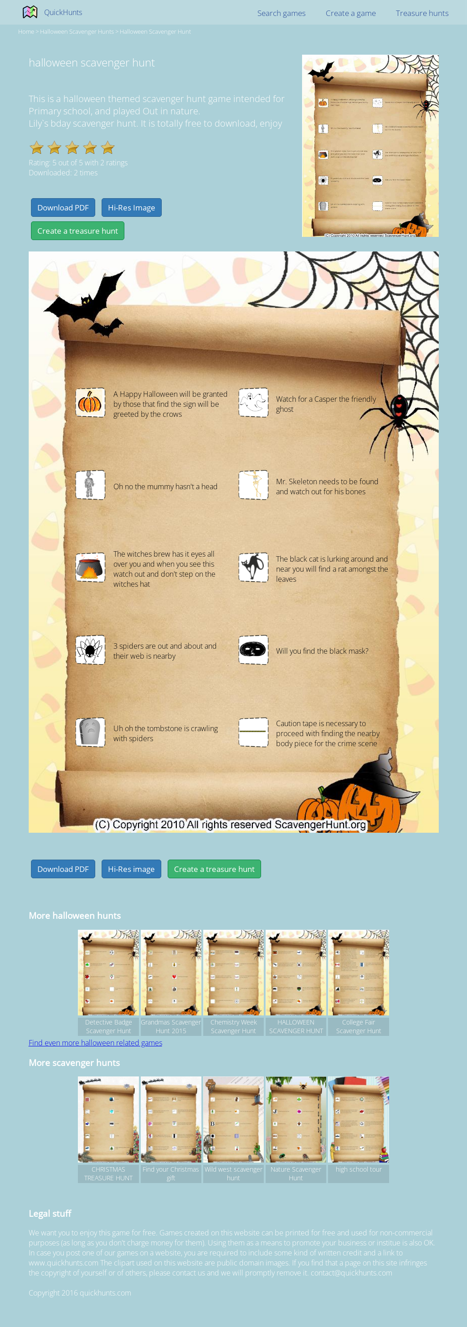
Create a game (351, 13)
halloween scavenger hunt (155, 31)
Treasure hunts (422, 13)
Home (26, 31)
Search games (281, 13)
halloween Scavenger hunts (77, 31)
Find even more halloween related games (95, 1043)
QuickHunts (63, 12)
